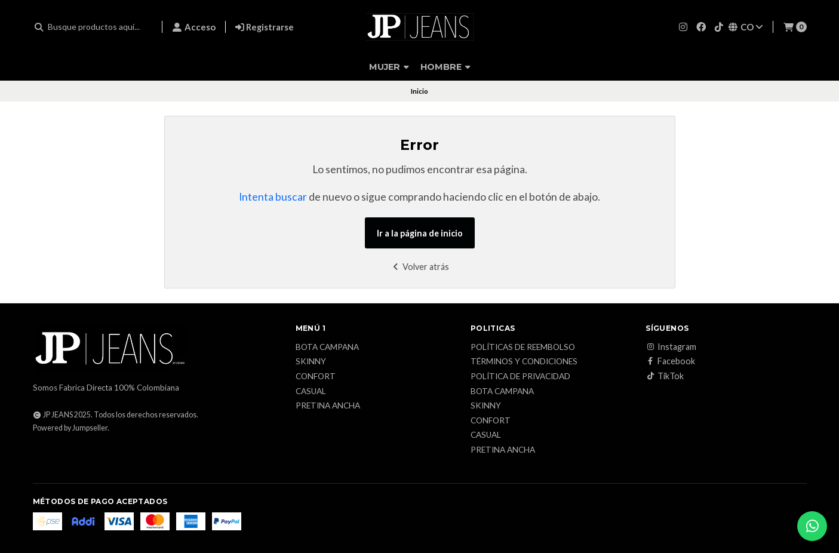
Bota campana (327, 347)
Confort (316, 377)
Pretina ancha (328, 406)
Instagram (671, 347)
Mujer (389, 67)
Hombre (445, 67)
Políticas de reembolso (523, 347)
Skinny (311, 362)
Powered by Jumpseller (70, 427)
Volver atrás (419, 267)
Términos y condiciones (524, 362)
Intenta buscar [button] (273, 197)
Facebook (670, 361)
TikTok (665, 376)
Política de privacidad (520, 377)
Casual (311, 392)
